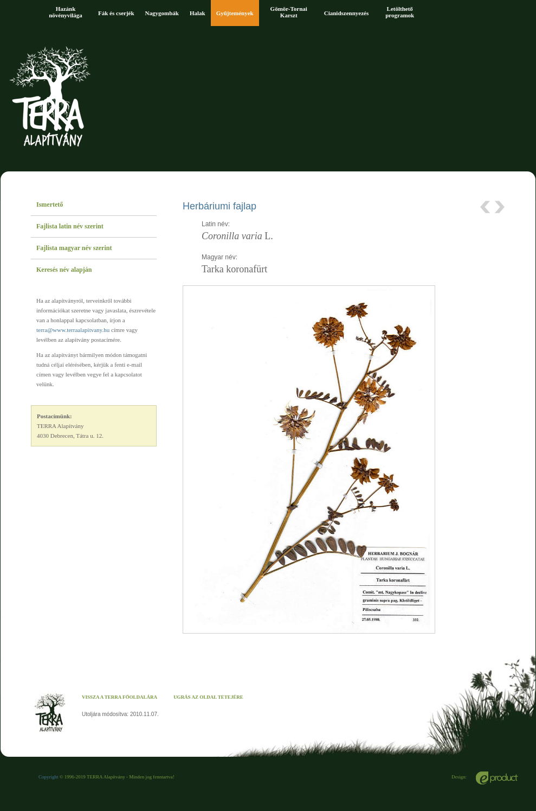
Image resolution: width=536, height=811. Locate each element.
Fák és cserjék (116, 13)
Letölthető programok (399, 11)
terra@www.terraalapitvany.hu (72, 330)
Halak (197, 13)
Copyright (48, 777)
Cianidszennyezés (346, 13)
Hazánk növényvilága (65, 11)
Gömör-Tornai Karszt (288, 11)
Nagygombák (162, 13)
